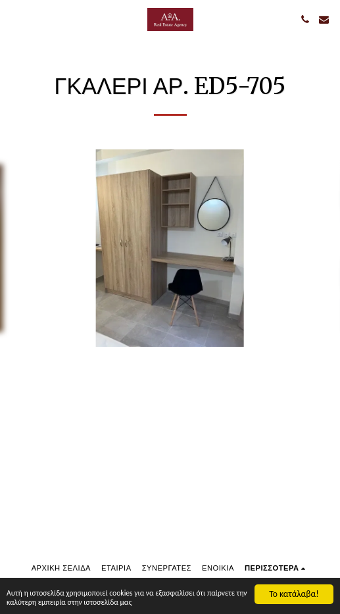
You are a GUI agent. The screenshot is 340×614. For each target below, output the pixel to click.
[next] (320, 248)
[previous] (19, 248)
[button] (14, 19)
